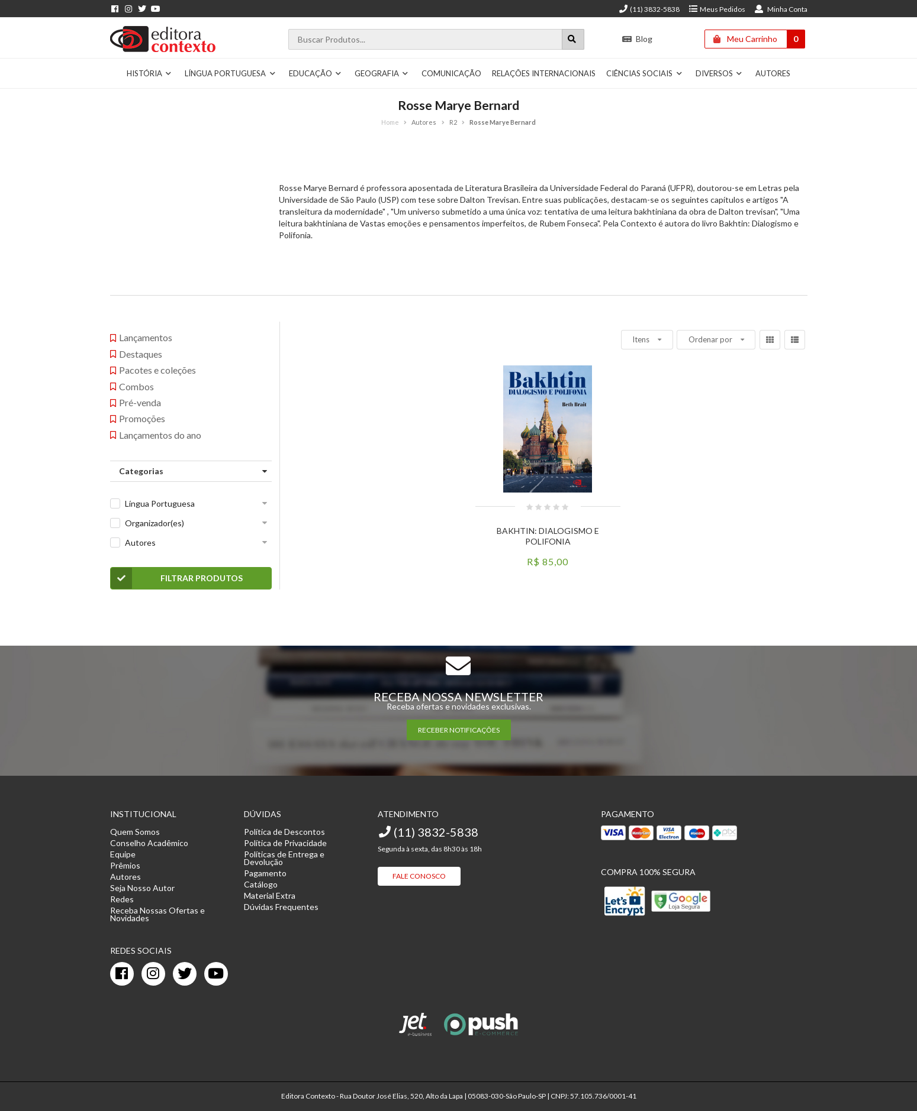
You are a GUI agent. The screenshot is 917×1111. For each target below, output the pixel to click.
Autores (772, 73)
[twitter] (185, 974)
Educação (315, 73)
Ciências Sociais (644, 73)
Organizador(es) (154, 523)
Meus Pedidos (716, 9)
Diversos (719, 73)
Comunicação (451, 73)
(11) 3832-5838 (649, 9)
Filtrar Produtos (177, 578)
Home (390, 122)
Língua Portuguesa (230, 73)
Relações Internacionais (544, 73)
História (149, 73)
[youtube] (216, 974)
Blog (637, 39)
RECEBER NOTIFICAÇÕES (459, 729)
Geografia (382, 73)
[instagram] (153, 974)
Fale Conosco (419, 876)
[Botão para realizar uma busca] (573, 39)
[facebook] (122, 974)
